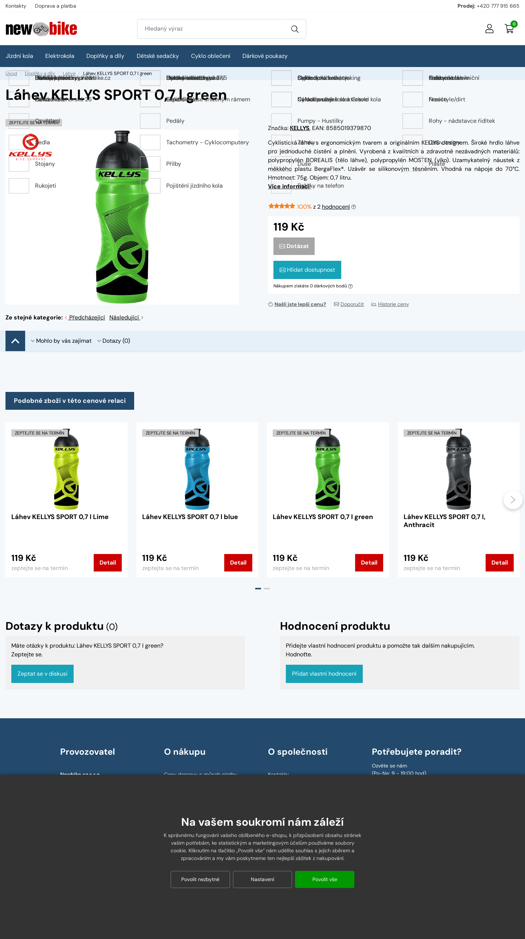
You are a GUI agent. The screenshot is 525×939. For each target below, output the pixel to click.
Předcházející (84, 317)
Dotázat (294, 246)
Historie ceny (390, 304)
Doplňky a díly (40, 73)
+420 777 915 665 (498, 6)
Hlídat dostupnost (307, 270)
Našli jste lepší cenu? (297, 304)
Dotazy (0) (113, 341)
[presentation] (512, 500)
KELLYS (300, 128)
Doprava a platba (55, 6)
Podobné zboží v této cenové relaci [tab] (70, 401)
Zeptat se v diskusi (42, 674)
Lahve (69, 73)
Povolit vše (324, 879)
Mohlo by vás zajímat (61, 341)
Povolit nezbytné (200, 879)
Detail (108, 563)
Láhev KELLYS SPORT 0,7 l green (323, 517)
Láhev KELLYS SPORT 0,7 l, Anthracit (444, 521)
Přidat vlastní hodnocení (324, 674)
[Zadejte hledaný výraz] (210, 29)
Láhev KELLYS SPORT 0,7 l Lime (60, 517)
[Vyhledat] (295, 29)
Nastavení (262, 879)
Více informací (291, 186)
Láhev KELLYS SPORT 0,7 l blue (190, 517)
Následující (126, 317)
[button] (258, 589)
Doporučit (349, 304)
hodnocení (336, 207)
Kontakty (15, 6)
